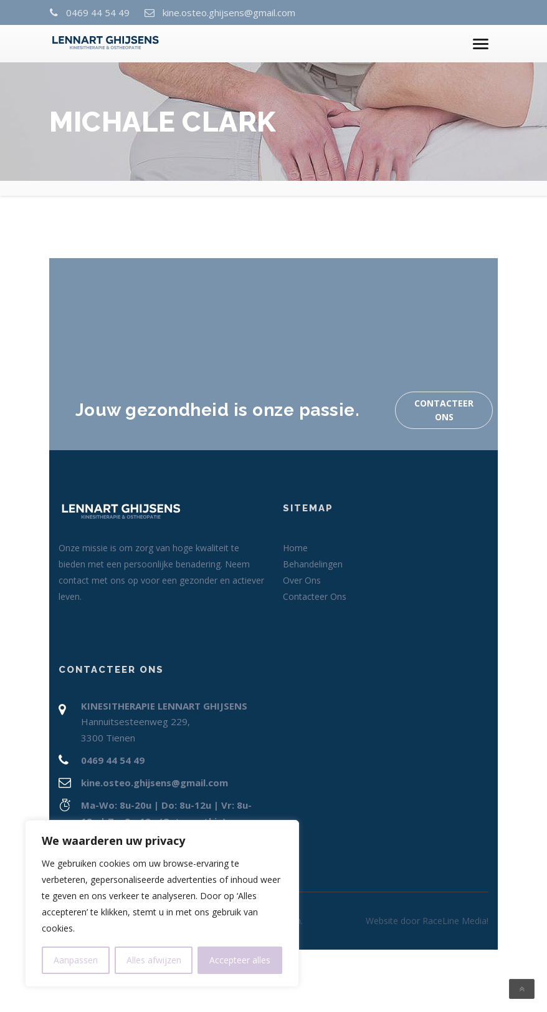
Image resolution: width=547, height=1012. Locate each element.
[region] (162, 903)
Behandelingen (313, 564)
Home (295, 548)
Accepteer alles (239, 960)
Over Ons (302, 580)
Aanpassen (76, 960)
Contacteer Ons (443, 410)
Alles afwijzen (153, 960)
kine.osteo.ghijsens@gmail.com (228, 12)
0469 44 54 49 (97, 12)
